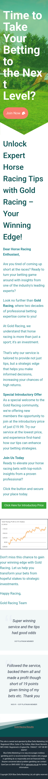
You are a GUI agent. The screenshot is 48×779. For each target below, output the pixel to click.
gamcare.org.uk (32, 765)
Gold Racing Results (24, 727)
